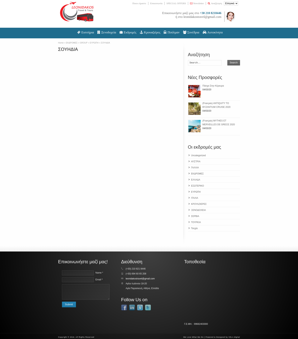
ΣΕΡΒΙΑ (195, 216)
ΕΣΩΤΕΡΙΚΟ (197, 185)
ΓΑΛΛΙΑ (195, 167)
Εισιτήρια (85, 32)
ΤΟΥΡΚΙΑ (196, 222)
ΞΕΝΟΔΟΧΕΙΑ (198, 210)
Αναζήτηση (215, 3)
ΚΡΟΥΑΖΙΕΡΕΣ (199, 204)
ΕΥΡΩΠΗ (196, 192)
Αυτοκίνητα (213, 32)
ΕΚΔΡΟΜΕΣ (197, 173)
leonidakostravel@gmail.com (202, 17)
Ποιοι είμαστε (139, 3)
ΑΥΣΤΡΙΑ (195, 161)
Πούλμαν (171, 32)
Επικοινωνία (156, 3)
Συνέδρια (191, 32)
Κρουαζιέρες (150, 32)
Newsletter (197, 3)
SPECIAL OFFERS (176, 3)
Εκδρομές (128, 32)
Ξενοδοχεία (106, 32)
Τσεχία (194, 228)
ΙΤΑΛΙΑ (194, 198)
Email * (99, 279)
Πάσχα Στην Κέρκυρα (213, 85)
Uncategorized (198, 155)
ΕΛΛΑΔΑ (195, 179)
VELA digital (234, 337)
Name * (99, 272)
